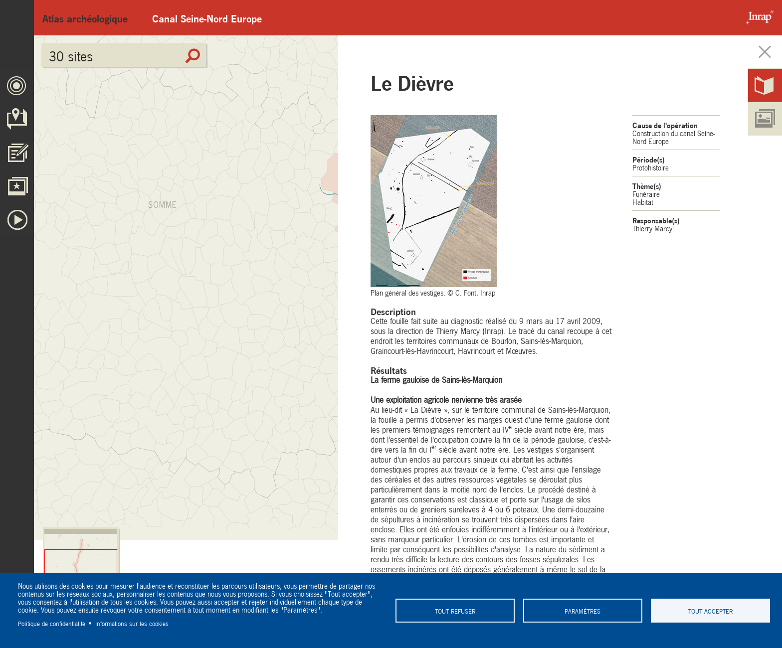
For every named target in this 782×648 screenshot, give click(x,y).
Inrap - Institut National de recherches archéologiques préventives (757, 17)
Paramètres (582, 611)
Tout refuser (455, 611)
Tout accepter (710, 611)
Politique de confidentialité (51, 623)
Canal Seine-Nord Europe (207, 17)
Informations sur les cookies (132, 623)
